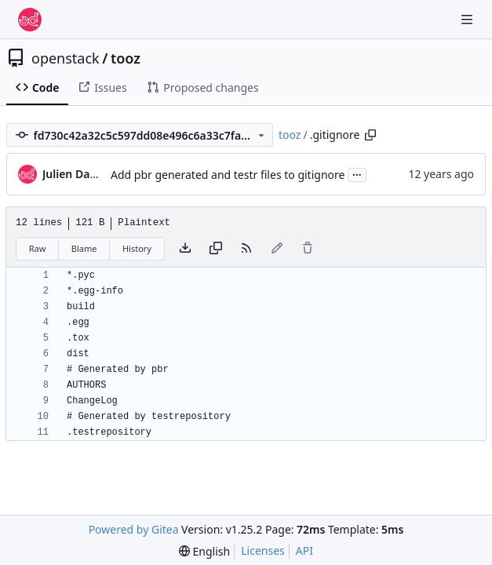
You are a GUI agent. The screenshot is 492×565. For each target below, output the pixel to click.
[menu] (204, 551)
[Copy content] (215, 248)
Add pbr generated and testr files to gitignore (227, 174)
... (357, 173)
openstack (65, 58)
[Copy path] (370, 134)
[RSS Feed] (246, 248)
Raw (37, 248)
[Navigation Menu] (468, 19)
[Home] (30, 19)
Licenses (263, 550)
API (304, 550)
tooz (125, 58)
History (136, 248)
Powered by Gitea (134, 529)
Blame (84, 248)
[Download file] (185, 248)
